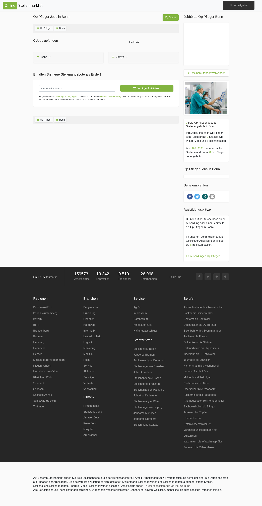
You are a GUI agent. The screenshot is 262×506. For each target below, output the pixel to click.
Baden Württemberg (45, 313)
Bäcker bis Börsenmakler (198, 313)
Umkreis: (134, 42)
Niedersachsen (42, 365)
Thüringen (39, 406)
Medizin (88, 354)
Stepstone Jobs (92, 411)
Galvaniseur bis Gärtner (198, 342)
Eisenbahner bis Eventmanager (202, 330)
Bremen (38, 336)
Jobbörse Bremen (144, 354)
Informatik (89, 330)
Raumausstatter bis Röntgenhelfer (204, 400)
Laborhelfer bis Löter (196, 371)
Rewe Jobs (90, 423)
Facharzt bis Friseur (195, 336)
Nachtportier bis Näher (197, 383)
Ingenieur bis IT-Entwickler (199, 354)
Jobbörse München (145, 413)
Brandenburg (41, 330)
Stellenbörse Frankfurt (147, 383)
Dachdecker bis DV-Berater (200, 324)
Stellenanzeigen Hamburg (149, 389)
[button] (190, 196)
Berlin (36, 324)
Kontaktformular (143, 324)
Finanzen (88, 319)
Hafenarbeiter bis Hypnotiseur (201, 348)
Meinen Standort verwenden (206, 73)
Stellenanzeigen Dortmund (149, 360)
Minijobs (88, 429)
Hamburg (38, 342)
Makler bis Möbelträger (197, 377)
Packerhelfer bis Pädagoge (200, 394)
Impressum (140, 313)
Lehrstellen (102, 279)
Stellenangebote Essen (147, 378)
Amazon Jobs (91, 417)
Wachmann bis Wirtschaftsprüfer (203, 441)
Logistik (87, 342)
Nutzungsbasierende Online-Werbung (168, 485)
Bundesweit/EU (42, 307)
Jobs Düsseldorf (143, 372)
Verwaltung (90, 389)
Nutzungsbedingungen (66, 96)
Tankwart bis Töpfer (195, 412)
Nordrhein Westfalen (45, 371)
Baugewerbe (90, 307)
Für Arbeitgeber (238, 5)
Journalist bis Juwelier (197, 359)
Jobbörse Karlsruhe (145, 395)
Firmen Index (91, 405)
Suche (170, 17)
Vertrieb (88, 383)
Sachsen (38, 389)
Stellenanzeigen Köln (146, 401)
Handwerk (89, 324)
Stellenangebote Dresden (149, 366)
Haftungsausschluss (145, 330)
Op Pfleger (43, 28)
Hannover (39, 348)
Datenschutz (141, 319)
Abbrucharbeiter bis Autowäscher (203, 307)
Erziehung (89, 313)
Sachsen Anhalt (42, 394)
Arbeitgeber (90, 435)
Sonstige (88, 377)
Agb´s (137, 307)
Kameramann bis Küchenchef (201, 365)
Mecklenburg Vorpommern (49, 359)
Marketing (89, 348)
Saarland (38, 383)
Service (87, 365)
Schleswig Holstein (44, 400)
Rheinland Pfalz (42, 377)
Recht (86, 359)
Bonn (60, 28)
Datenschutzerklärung (110, 96)
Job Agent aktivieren (147, 88)
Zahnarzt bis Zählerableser (199, 447)
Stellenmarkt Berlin (145, 348)
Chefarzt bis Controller (197, 319)
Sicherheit (89, 371)
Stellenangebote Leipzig (148, 407)
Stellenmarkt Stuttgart (146, 424)
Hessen (37, 354)
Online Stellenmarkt (45, 277)
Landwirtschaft (92, 336)
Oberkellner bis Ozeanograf (200, 389)
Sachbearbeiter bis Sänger (199, 406)
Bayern (37, 319)
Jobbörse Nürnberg (145, 418)
